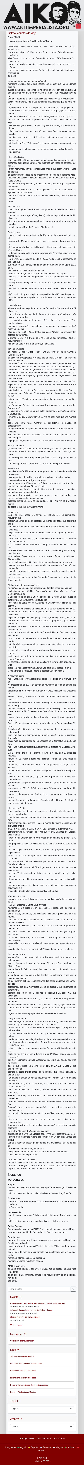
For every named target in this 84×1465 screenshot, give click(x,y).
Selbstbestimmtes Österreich (22, 1356)
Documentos (45, 1438)
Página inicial (28, 1438)
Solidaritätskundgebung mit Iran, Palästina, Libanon (31, 1310)
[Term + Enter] (39, 1289)
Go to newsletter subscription (22, 1341)
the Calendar (16, 1325)
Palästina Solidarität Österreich (23, 1371)
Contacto (60, 1438)
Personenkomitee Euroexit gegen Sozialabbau (29, 1385)
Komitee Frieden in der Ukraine (23, 1392)
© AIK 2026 (42, 1458)
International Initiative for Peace (23, 1378)
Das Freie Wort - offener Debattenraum (26, 1363)
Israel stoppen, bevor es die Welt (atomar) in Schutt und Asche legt (37, 1303)
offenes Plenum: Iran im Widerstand (25, 1317)
